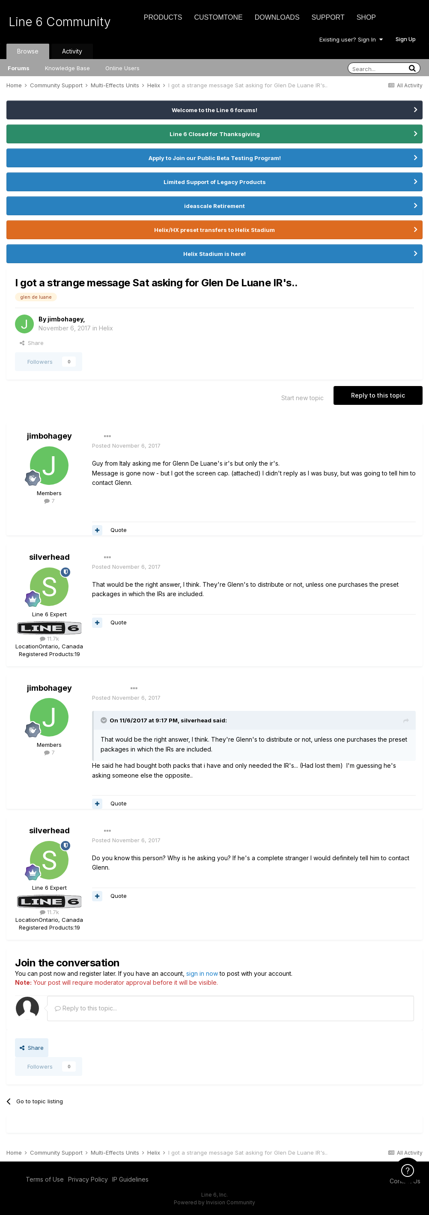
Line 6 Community (60, 22)
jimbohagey (65, 319)
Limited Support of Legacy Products (215, 181)
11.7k (49, 638)
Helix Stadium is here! (214, 253)
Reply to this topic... (86, 1008)
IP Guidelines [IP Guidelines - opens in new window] (130, 1179)
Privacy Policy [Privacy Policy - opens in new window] (88, 1179)
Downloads (277, 17)
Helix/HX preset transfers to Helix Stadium (214, 229)
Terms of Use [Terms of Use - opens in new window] (45, 1179)
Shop (366, 17)
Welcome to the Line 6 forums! (214, 110)
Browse (28, 51)
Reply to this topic (378, 395)
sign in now (202, 973)
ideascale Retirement (214, 205)
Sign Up (406, 39)
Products (163, 17)
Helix (106, 328)
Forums (19, 68)
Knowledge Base (67, 68)
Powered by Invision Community (214, 1202)
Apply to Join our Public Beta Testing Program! (215, 157)
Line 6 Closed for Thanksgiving (215, 134)
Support (328, 17)
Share (32, 342)
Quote (118, 529)
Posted (126, 445)
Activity (72, 51)
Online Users (122, 68)
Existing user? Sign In (351, 39)
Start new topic (302, 397)
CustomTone (218, 17)
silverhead (49, 557)
